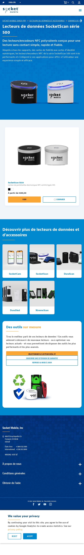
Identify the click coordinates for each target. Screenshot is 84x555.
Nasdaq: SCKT (11, 454)
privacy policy (15, 531)
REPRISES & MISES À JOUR (42, 362)
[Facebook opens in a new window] (33, 504)
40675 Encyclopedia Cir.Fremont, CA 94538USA (13, 439)
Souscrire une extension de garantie (42, 358)
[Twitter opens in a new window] (39, 504)
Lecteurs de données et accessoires (46, 21)
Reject (14, 538)
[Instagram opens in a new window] (50, 504)
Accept (30, 538)
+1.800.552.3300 (21, 446)
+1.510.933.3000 (21, 449)
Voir (24, 199)
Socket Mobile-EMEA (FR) (14, 21)
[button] (73, 2)
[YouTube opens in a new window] (45, 504)
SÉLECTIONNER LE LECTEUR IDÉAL (42, 354)
